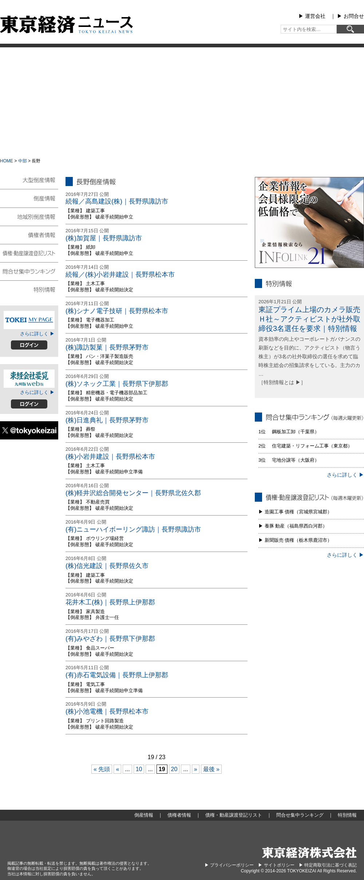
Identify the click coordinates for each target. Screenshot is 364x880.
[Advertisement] (182, 102)
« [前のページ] (117, 769)
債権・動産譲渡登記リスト (29, 253)
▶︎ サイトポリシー (276, 865)
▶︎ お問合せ (350, 16)
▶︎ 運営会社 (311, 16)
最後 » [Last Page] (211, 769)
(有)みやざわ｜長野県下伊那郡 (110, 638)
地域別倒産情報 (29, 216)
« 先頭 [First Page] (102, 769)
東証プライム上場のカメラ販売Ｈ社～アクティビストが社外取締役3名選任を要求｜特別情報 (309, 318)
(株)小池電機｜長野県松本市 (107, 711)
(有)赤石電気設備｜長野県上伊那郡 (117, 675)
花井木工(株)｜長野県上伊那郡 (110, 602)
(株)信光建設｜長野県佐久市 (107, 565)
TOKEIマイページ (29, 320)
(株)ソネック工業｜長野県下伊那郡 (117, 383)
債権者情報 (29, 234)
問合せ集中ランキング (29, 271)
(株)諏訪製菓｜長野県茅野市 (107, 347)
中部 (22, 160)
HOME (6, 160)
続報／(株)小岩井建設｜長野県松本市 (120, 274)
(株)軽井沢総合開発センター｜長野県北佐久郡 (133, 493)
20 (174, 769)
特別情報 (29, 289)
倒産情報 (29, 198)
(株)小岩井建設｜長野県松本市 (110, 456)
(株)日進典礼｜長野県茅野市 (107, 420)
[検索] (350, 29)
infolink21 (309, 222)
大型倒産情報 (29, 183)
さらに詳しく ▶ (37, 333)
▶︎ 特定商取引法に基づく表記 (328, 865)
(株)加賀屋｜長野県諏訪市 (104, 238)
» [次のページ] (195, 769)
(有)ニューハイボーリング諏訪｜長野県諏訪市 (133, 529)
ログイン (29, 345)
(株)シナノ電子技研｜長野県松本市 (117, 311)
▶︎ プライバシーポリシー (229, 865)
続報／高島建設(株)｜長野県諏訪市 (117, 201)
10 (139, 769)
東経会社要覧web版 (29, 379)
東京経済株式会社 (309, 852)
